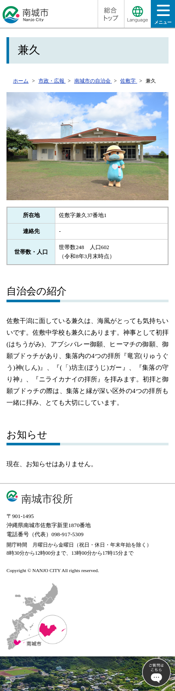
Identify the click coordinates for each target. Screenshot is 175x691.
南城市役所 (47, 499)
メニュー (163, 17)
